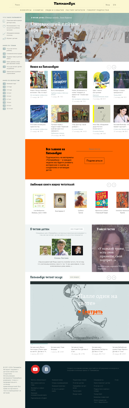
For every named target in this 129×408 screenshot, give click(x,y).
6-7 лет (9, 99)
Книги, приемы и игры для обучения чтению (13, 62)
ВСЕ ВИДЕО (74, 277)
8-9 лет (9, 105)
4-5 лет (9, 93)
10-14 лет (10, 109)
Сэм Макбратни (39, 210)
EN (114, 5)
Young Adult (98, 394)
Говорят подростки (98, 10)
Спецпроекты (99, 380)
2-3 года (9, 87)
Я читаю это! (98, 386)
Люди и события (54, 10)
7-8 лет (9, 102)
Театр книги (77, 391)
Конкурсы (26, 10)
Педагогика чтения (79, 380)
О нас (117, 380)
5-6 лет (9, 96)
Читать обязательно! (38, 380)
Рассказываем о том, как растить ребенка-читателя (13, 28)
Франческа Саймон (101, 210)
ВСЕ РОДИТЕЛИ (77, 229)
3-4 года (9, 90)
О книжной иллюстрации (14, 53)
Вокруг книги (77, 394)
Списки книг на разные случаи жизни (14, 72)
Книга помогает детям (102, 383)
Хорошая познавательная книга (39, 394)
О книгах (38, 10)
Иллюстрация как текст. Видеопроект (101, 401)
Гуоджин (81, 210)
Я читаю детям (78, 383)
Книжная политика (58, 386)
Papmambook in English (39, 398)
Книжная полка (57, 380)
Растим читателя (75, 10)
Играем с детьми (12, 38)
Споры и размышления (60, 383)
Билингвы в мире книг (101, 397)
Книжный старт (11, 83)
